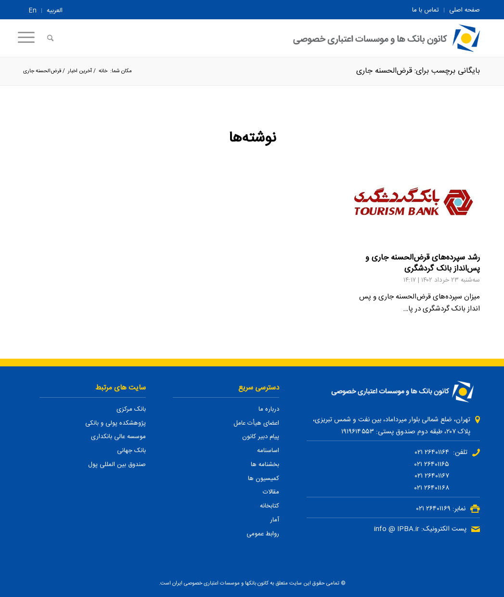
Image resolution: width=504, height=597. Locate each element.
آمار (274, 520)
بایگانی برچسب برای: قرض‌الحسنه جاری (418, 71)
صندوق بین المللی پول (117, 464)
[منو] (29, 38)
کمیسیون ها (263, 478)
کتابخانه (269, 506)
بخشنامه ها (265, 464)
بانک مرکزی (131, 409)
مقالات (271, 492)
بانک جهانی (131, 450)
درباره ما (268, 409)
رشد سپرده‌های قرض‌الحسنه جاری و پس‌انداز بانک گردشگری (422, 263)
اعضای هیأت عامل (256, 423)
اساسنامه (268, 450)
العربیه (55, 10)
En (33, 10)
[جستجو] (50, 38)
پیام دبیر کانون (260, 436)
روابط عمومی (262, 534)
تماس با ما (425, 10)
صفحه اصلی (464, 10)
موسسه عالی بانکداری (118, 436)
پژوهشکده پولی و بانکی (115, 423)
